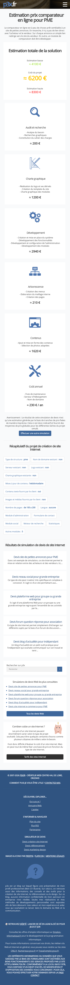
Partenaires (35, 829)
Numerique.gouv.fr (27, 950)
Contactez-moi (52, 783)
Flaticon (39, 856)
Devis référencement (35, 845)
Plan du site (35, 821)
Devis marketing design (35, 849)
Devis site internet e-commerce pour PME (27, 706)
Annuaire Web (35, 805)
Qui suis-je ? (34, 801)
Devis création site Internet (35, 841)
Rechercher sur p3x (16, 665)
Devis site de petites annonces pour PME (36, 557)
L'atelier (35, 809)
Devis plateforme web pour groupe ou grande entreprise (35, 598)
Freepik (29, 856)
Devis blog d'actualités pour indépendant (35, 641)
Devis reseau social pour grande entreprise (35, 576)
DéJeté (23, 924)
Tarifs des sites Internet (35, 757)
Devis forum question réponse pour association (36, 622)
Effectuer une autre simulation (35, 433)
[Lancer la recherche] (59, 669)
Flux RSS (35, 825)
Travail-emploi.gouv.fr (49, 950)
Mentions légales (55, 856)
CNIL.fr (14, 950)
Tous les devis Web (35, 713)
